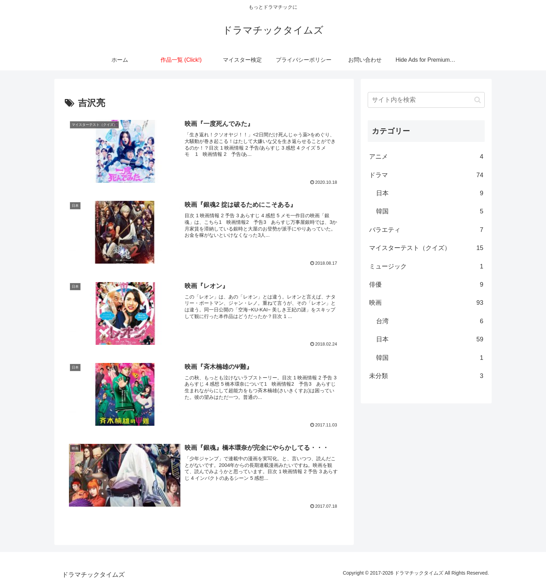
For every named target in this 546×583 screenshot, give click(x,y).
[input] (426, 100)
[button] (477, 100)
